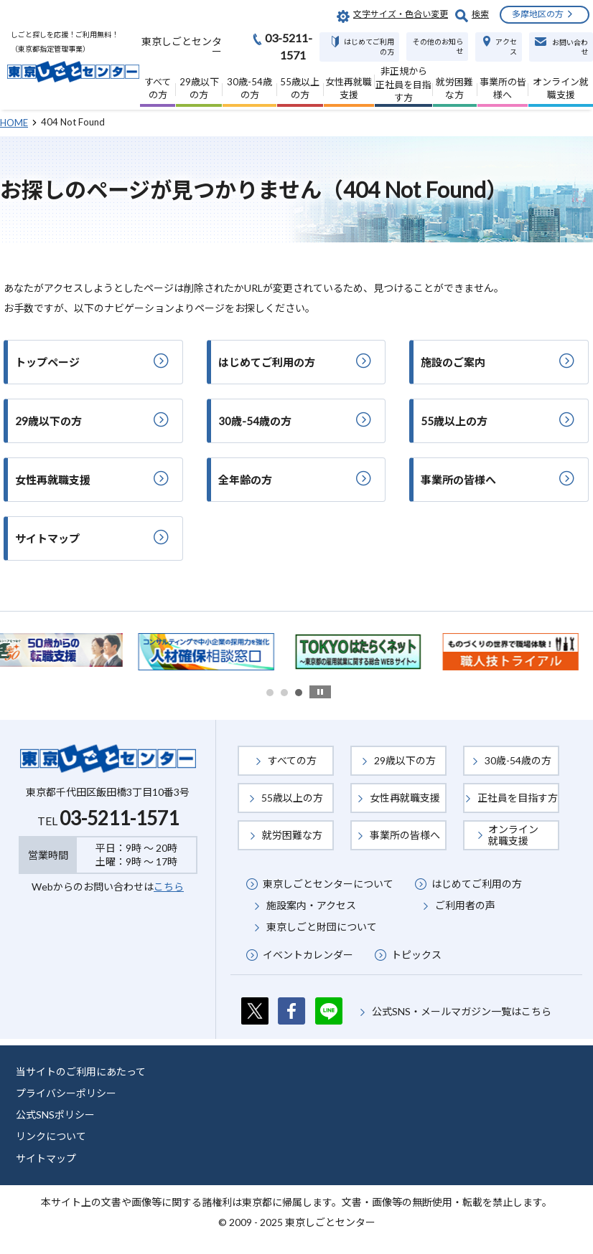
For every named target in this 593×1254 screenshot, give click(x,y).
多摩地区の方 (538, 14)
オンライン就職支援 (513, 835)
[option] (221, 651)
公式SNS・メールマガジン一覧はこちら (461, 1011)
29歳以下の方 (405, 760)
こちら (169, 886)
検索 (480, 14)
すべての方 (292, 760)
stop (320, 691)
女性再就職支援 (405, 798)
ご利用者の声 (465, 905)
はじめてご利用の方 (476, 884)
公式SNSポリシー (55, 1114)
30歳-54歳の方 (518, 760)
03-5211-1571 (119, 818)
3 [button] (298, 692)
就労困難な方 (292, 835)
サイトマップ (46, 1158)
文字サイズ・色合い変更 (400, 14)
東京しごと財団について (321, 927)
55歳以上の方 (292, 798)
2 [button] (284, 692)
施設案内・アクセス (311, 905)
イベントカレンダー (308, 955)
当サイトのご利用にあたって (81, 1071)
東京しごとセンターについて (328, 884)
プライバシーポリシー (66, 1093)
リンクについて (51, 1136)
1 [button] (270, 692)
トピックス (416, 955)
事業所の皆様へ (405, 835)
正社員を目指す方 (517, 798)
